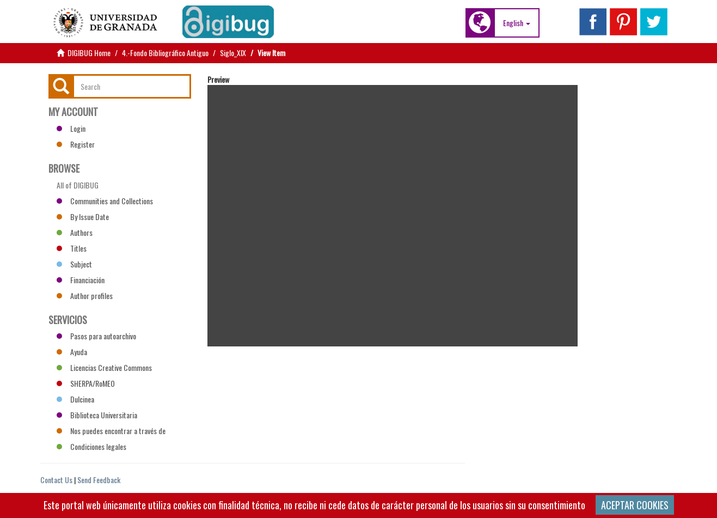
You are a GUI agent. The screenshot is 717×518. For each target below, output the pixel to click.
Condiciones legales (91, 446)
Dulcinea (75, 399)
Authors (75, 232)
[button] (517, 23)
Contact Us (56, 479)
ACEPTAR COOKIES (635, 505)
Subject (74, 264)
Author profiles (85, 295)
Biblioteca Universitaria (97, 415)
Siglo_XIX (233, 52)
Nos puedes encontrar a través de (111, 430)
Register (76, 144)
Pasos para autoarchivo (96, 336)
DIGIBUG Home (89, 52)
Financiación (81, 279)
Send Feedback (98, 479)
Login (71, 128)
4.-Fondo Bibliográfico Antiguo (165, 52)
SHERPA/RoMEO (86, 383)
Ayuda (72, 351)
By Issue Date (83, 216)
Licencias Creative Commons (104, 367)
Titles (72, 248)
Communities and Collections (105, 200)
